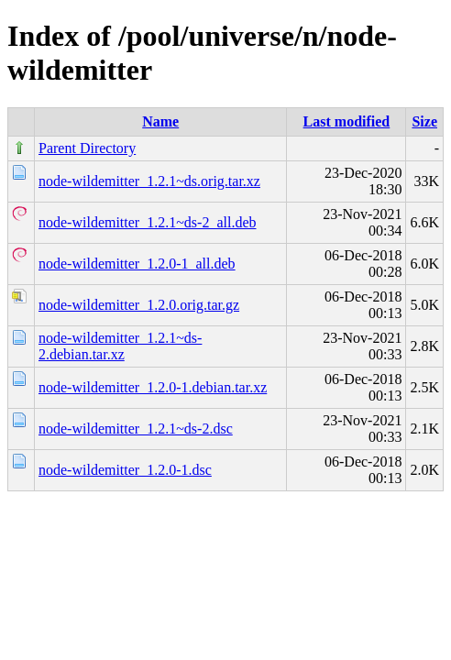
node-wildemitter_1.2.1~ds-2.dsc (135, 428)
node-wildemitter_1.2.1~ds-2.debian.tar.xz (120, 346)
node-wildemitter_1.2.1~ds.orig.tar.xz (149, 181)
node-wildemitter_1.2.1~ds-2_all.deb (147, 222)
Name (160, 121)
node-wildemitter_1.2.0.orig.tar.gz (138, 305)
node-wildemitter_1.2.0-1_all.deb (137, 263)
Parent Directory (87, 148)
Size (424, 121)
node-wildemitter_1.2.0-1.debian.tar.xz (152, 387)
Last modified (346, 121)
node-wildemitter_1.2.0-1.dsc (125, 470)
